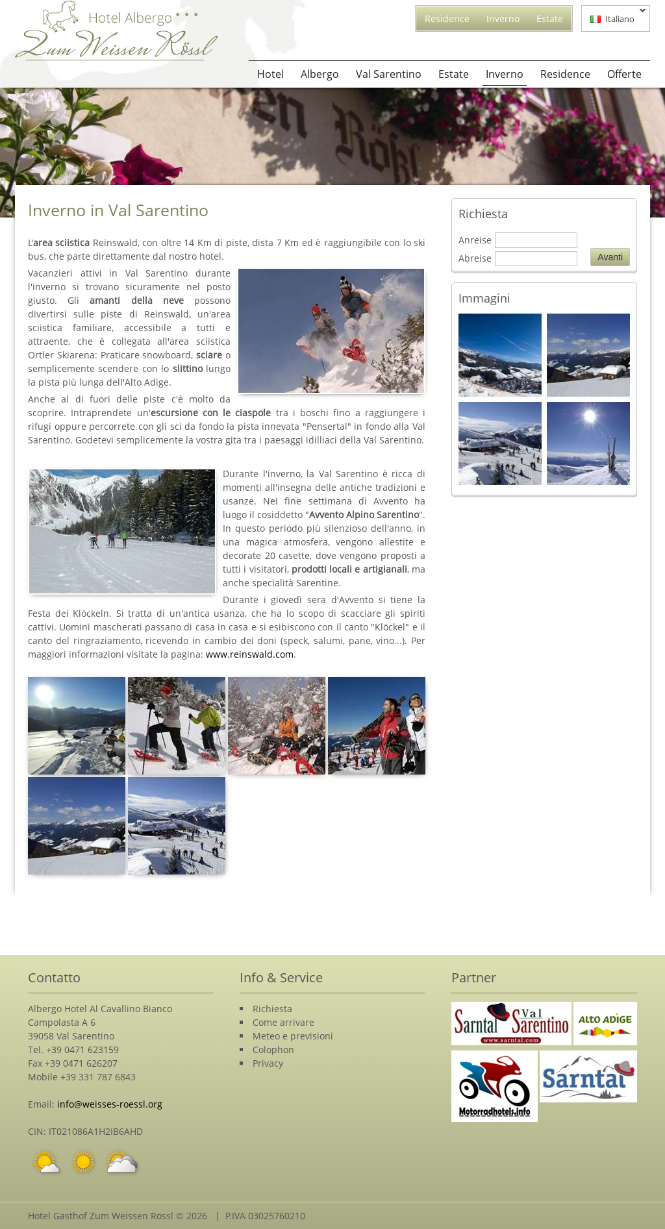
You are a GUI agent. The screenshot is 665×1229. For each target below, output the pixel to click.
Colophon (273, 1049)
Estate (549, 18)
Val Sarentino (388, 74)
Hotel (270, 74)
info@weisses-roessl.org (109, 1104)
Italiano (614, 17)
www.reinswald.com (250, 654)
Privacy (268, 1063)
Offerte (624, 74)
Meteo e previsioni (293, 1036)
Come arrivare (283, 1022)
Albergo (320, 74)
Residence (447, 18)
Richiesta (272, 1008)
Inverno (503, 18)
